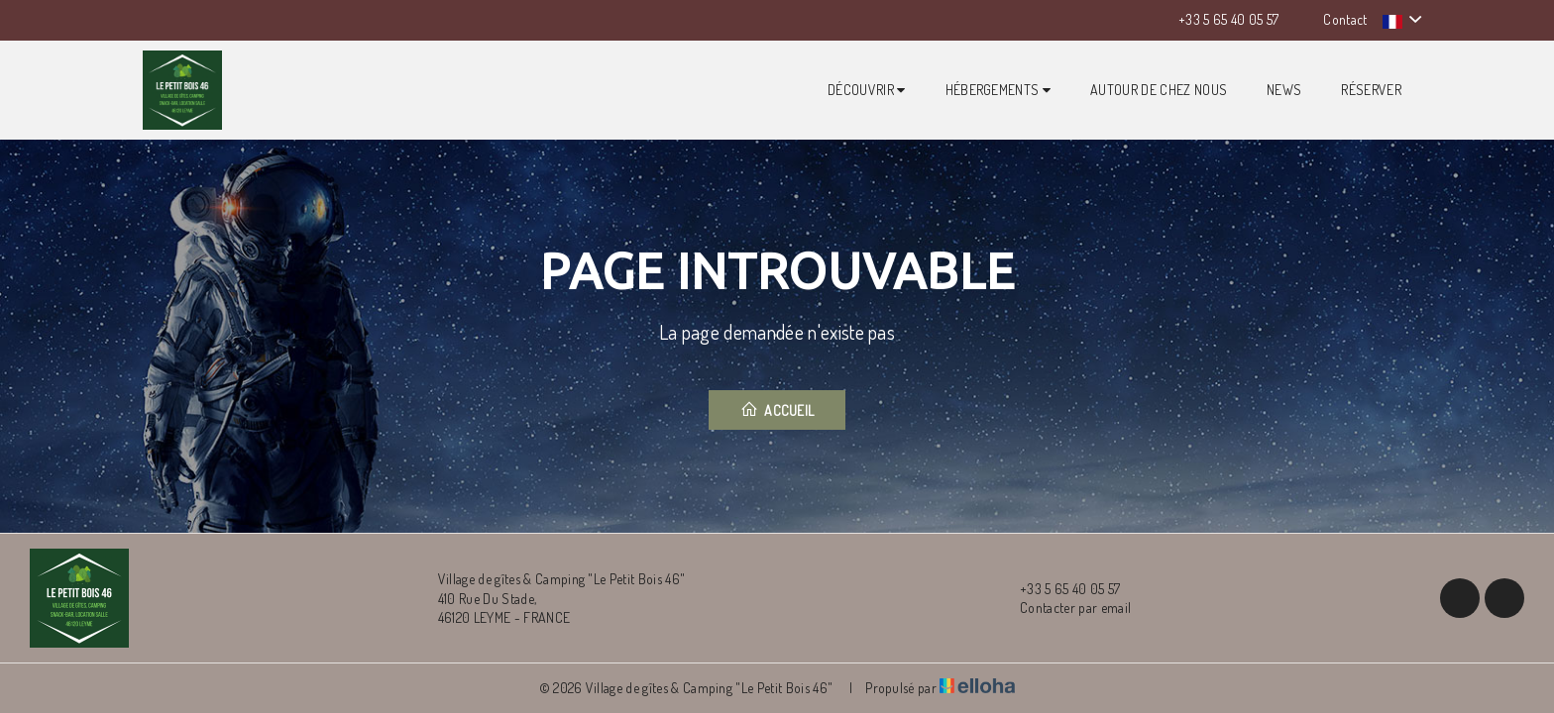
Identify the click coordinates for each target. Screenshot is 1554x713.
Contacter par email (1064, 608)
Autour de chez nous (1158, 89)
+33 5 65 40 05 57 (1058, 589)
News (1284, 89)
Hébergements (998, 89)
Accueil (777, 409)
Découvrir (867, 89)
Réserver (1371, 89)
